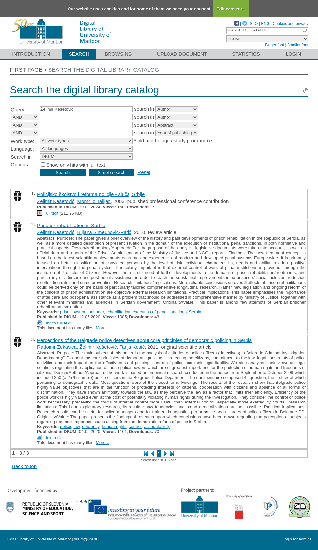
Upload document (182, 54)
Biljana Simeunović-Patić (104, 232)
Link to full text (57, 323)
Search (79, 54)
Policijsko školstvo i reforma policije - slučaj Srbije (91, 194)
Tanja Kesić (132, 347)
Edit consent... (231, 8)
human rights (114, 426)
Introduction (31, 54)
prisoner (96, 311)
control (135, 426)
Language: (22, 149)
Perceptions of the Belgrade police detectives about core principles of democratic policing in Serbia (144, 340)
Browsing (118, 54)
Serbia (195, 311)
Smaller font (297, 45)
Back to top (24, 466)
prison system (73, 311)
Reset (143, 172)
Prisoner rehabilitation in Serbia (71, 225)
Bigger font (274, 45)
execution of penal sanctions (160, 311)
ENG (265, 23)
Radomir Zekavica (57, 347)
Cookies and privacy (290, 23)
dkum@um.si (85, 539)
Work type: (22, 141)
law (76, 426)
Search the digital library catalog (103, 70)
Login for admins (296, 539)
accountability (157, 426)
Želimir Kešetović (55, 201)
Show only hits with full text (75, 164)
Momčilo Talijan (94, 201)
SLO (254, 23)
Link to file (53, 437)
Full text (51, 213)
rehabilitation (118, 311)
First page (26, 70)
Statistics (246, 54)
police (65, 426)
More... (102, 327)
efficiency (90, 426)
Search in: (22, 157)
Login (293, 54)
